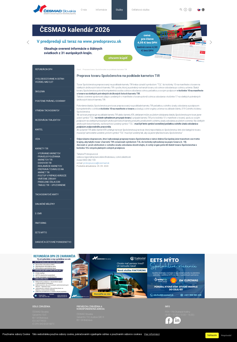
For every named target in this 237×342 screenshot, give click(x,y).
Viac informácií (152, 334)
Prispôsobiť (226, 335)
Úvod (79, 70)
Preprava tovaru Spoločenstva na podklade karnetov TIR (105, 70)
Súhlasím (212, 335)
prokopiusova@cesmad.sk (96, 163)
